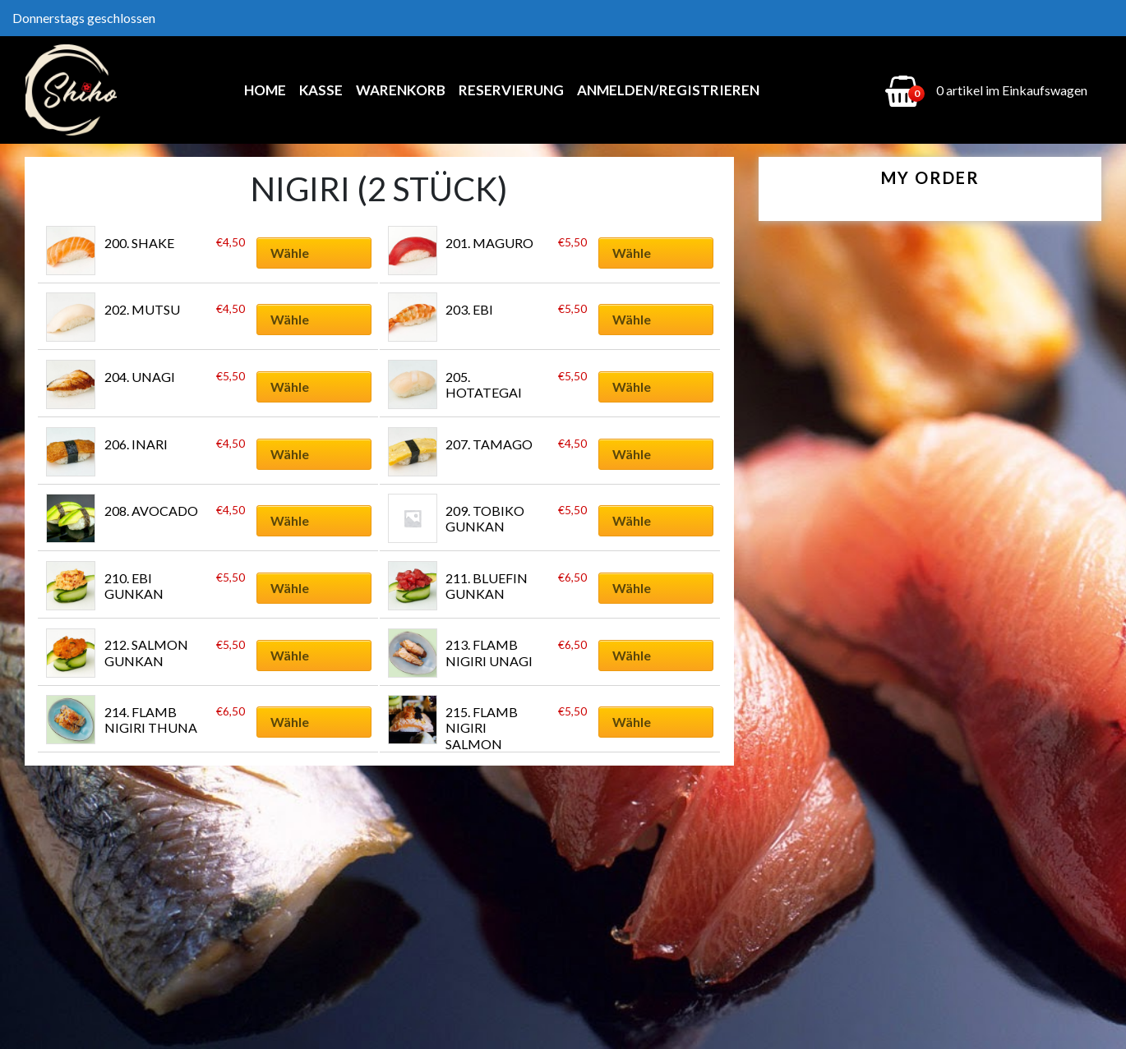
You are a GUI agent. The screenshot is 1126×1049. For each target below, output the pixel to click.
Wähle (289, 252)
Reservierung (511, 90)
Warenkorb (400, 90)
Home (265, 90)
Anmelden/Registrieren (668, 90)
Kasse (321, 90)
